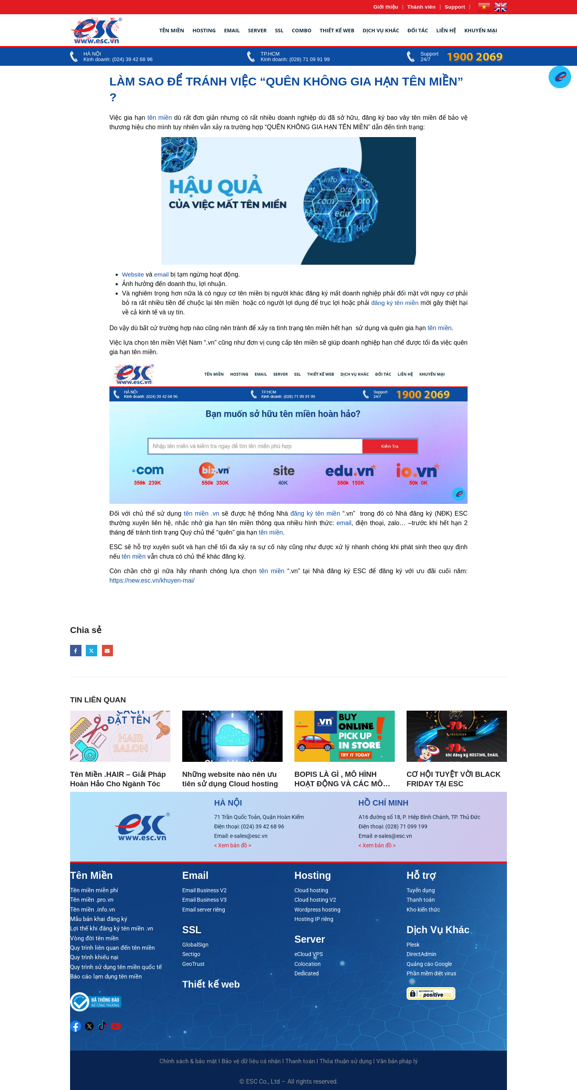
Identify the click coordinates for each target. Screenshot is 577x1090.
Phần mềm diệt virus (431, 972)
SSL (279, 30)
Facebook (75, 650)
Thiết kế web (337, 30)
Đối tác (417, 30)
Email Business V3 (204, 900)
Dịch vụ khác (380, 30)
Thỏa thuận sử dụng (346, 1059)
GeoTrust (193, 963)
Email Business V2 (204, 890)
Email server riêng (203, 909)
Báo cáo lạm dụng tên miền (106, 975)
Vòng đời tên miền (94, 937)
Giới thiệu (386, 7)
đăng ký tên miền (394, 302)
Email (232, 30)
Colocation (307, 963)
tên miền (159, 117)
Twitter (92, 650)
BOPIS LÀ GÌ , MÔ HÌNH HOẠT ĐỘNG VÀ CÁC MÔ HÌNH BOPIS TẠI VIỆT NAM (342, 784)
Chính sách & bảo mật (188, 1059)
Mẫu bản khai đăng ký (98, 918)
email (162, 274)
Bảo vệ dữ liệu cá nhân (251, 1059)
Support (455, 7)
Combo (301, 30)
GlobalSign (195, 944)
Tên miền (171, 30)
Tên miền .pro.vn (91, 899)
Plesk (413, 944)
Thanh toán (421, 900)
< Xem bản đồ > (232, 846)
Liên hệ (446, 30)
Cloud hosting (311, 890)
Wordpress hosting (317, 909)
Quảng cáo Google (429, 963)
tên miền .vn (202, 513)
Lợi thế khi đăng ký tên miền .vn (111, 928)
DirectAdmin (421, 954)
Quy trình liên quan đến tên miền (112, 947)
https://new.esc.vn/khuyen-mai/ (152, 580)
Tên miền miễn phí (94, 890)
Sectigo (191, 954)
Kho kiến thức (423, 909)
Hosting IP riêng (313, 918)
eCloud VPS (308, 954)
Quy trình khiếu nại (94, 956)
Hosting (204, 30)
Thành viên (421, 7)
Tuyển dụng (421, 890)
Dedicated (306, 972)
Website (133, 274)
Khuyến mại (480, 30)
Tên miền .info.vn (92, 909)
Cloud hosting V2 (315, 900)
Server (257, 30)
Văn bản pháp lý (397, 1059)
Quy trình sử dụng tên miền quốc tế (116, 965)
